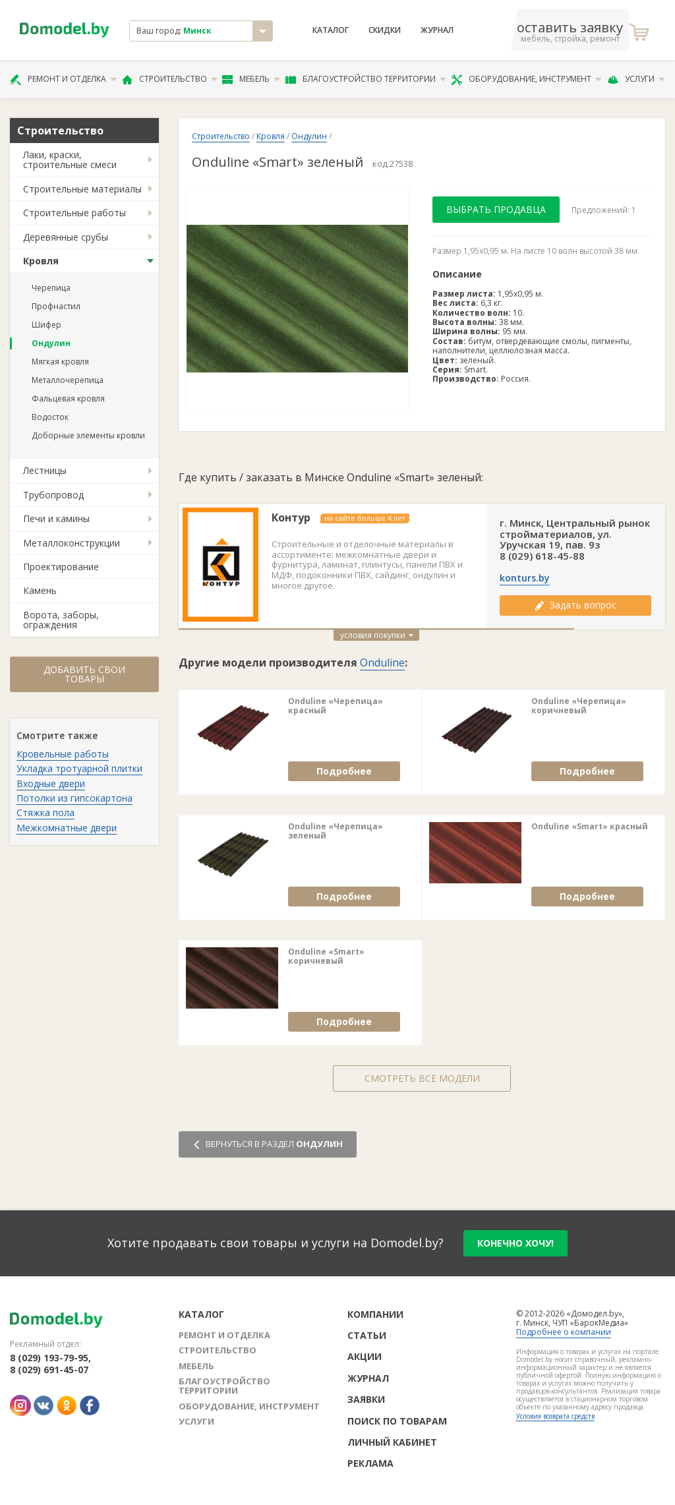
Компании (375, 1314)
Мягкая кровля (60, 361)
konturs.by (525, 578)
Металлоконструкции (71, 543)
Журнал (437, 30)
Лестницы (45, 470)
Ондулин (51, 343)
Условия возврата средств (555, 1416)
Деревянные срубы (65, 237)
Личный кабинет (392, 1442)
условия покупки (376, 635)
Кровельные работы (62, 754)
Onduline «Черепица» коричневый (578, 706)
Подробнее (344, 771)
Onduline (382, 662)
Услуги (636, 79)
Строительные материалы (82, 189)
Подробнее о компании (563, 1332)
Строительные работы (74, 212)
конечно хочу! (515, 1243)
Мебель (251, 79)
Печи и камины (56, 518)
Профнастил (56, 306)
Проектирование (61, 566)
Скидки (384, 30)
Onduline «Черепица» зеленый (335, 831)
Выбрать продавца (496, 209)
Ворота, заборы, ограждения (61, 619)
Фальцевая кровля (68, 398)
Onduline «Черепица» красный (335, 706)
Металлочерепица (67, 380)
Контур (291, 518)
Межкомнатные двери (66, 827)
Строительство (170, 79)
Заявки (366, 1399)
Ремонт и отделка (63, 79)
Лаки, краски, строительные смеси (70, 159)
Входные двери (50, 783)
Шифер (46, 324)
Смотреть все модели (422, 1078)
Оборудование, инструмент (526, 79)
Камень (40, 590)
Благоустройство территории (365, 79)
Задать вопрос (575, 605)
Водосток (50, 417)
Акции (364, 1356)
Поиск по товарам (397, 1421)
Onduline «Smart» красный (589, 826)
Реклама (370, 1463)
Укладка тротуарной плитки (79, 768)
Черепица (51, 287)
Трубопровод (53, 494)
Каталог (330, 30)
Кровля (41, 260)
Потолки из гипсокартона (74, 798)
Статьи (366, 1335)
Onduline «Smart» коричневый (326, 956)
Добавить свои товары (84, 674)
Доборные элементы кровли (88, 435)
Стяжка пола (45, 812)
